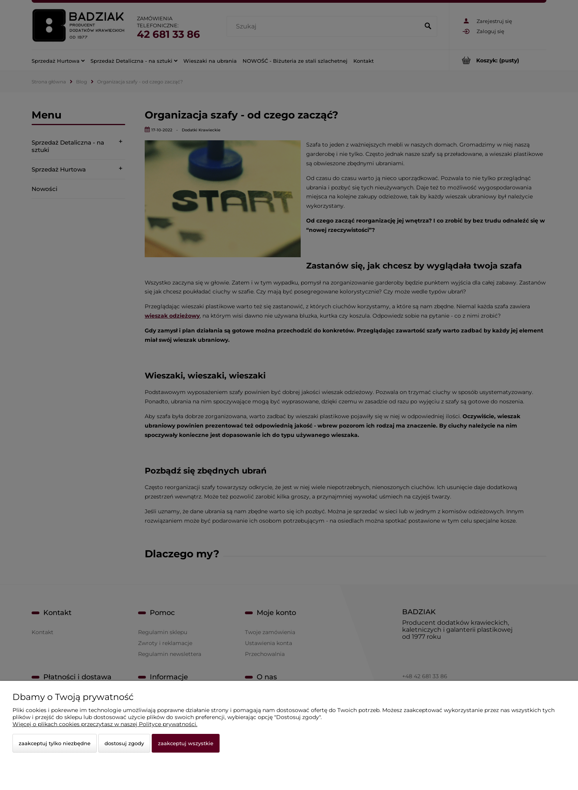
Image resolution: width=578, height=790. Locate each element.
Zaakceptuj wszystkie (185, 743)
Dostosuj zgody (124, 743)
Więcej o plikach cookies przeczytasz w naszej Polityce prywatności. (104, 724)
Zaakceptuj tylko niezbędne (54, 743)
